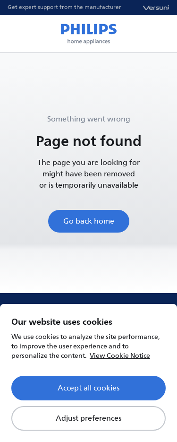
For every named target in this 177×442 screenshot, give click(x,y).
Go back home (88, 221)
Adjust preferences (88, 418)
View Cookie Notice (120, 355)
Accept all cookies (88, 388)
